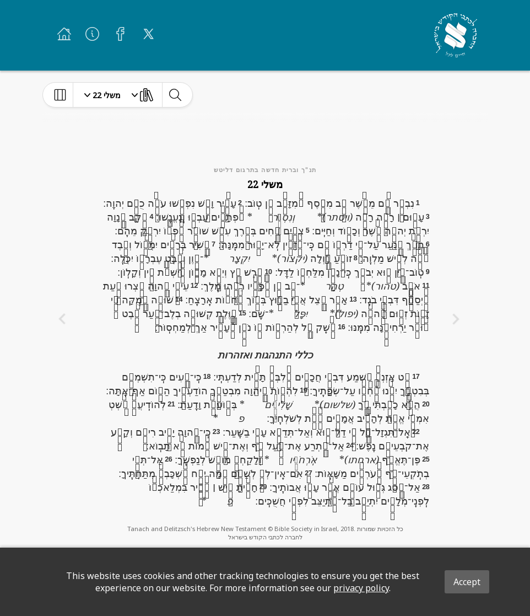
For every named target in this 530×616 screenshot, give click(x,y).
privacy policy (361, 588)
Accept (466, 582)
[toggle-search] (175, 95)
